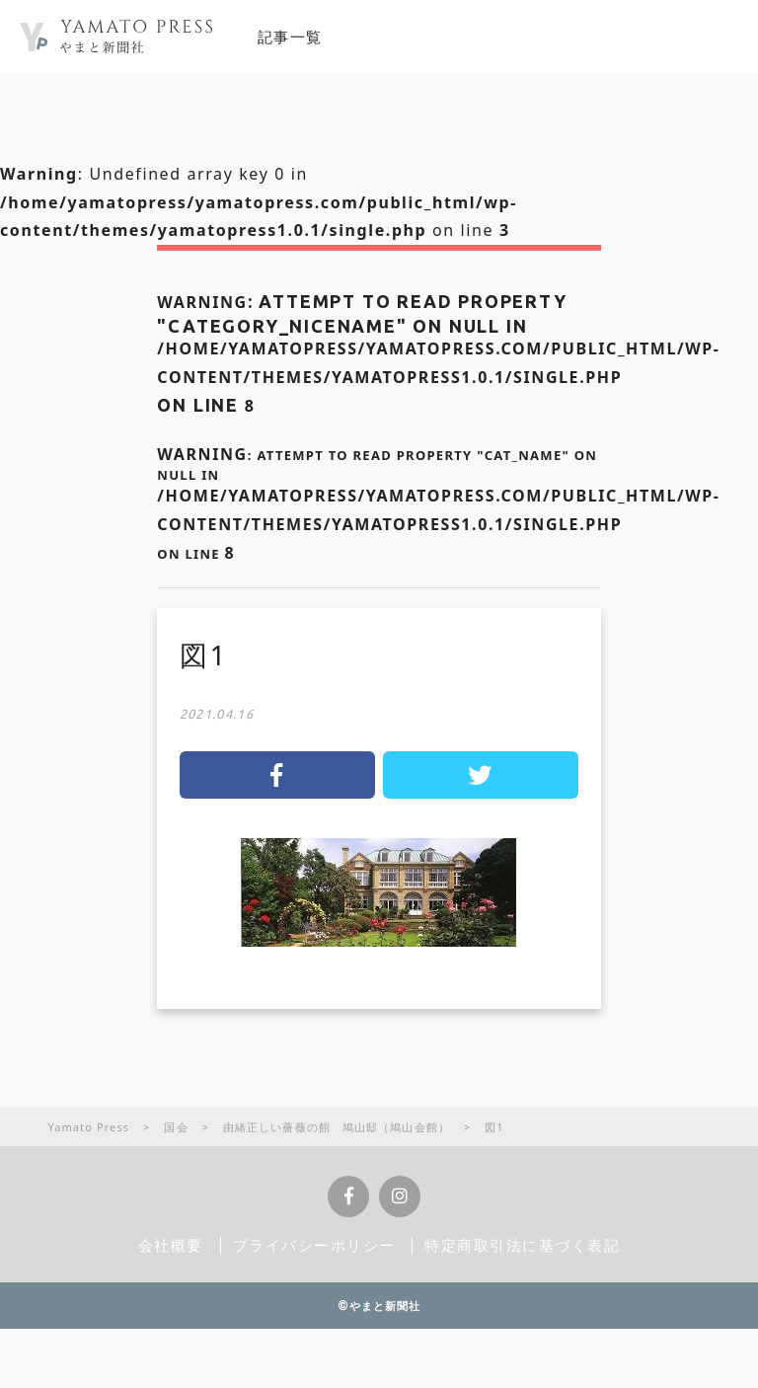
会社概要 (170, 1245)
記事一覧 (290, 36)
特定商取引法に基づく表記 (523, 1245)
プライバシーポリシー (314, 1245)
